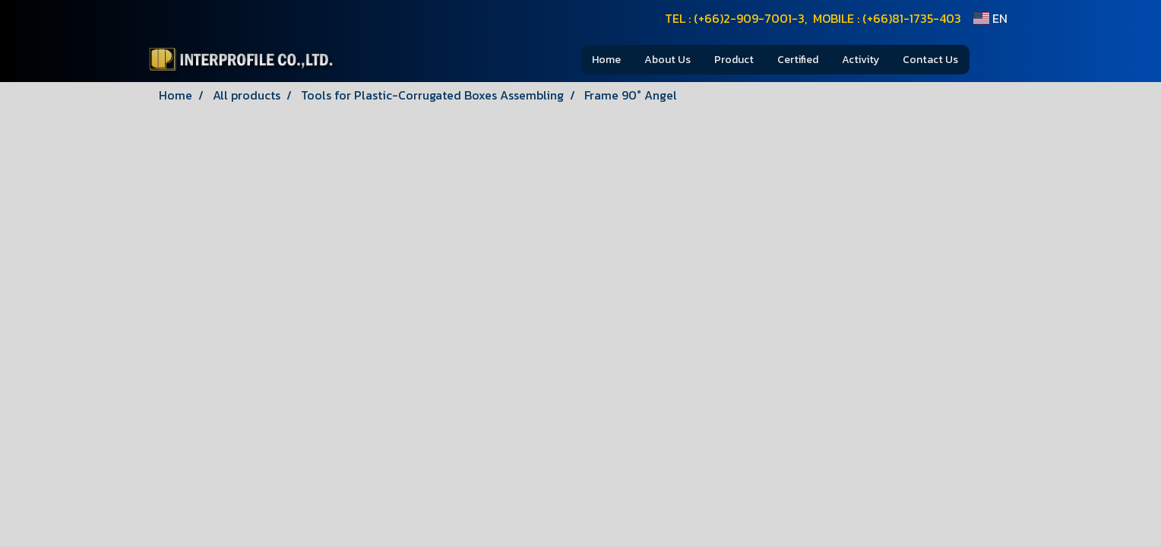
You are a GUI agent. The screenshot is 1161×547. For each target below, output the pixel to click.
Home (606, 60)
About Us (667, 60)
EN (990, 18)
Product (734, 60)
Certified (797, 60)
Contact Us (930, 60)
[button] (992, 59)
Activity (860, 60)
